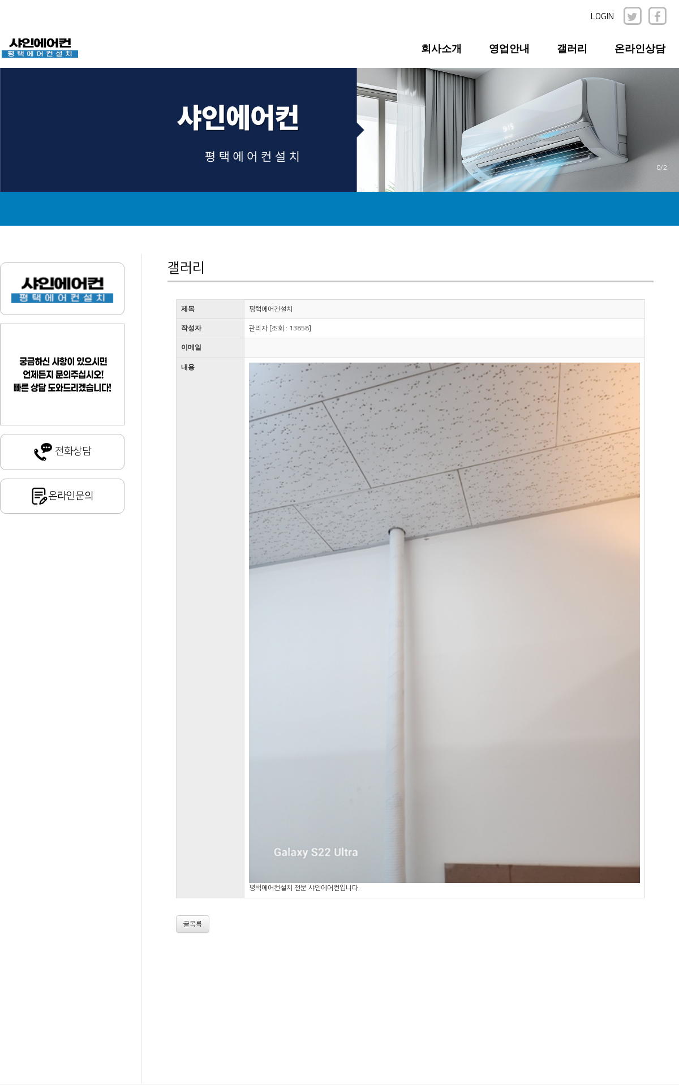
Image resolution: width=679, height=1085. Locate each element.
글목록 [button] (192, 924)
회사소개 (441, 48)
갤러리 (572, 48)
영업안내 (509, 48)
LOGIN (602, 16)
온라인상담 (639, 48)
